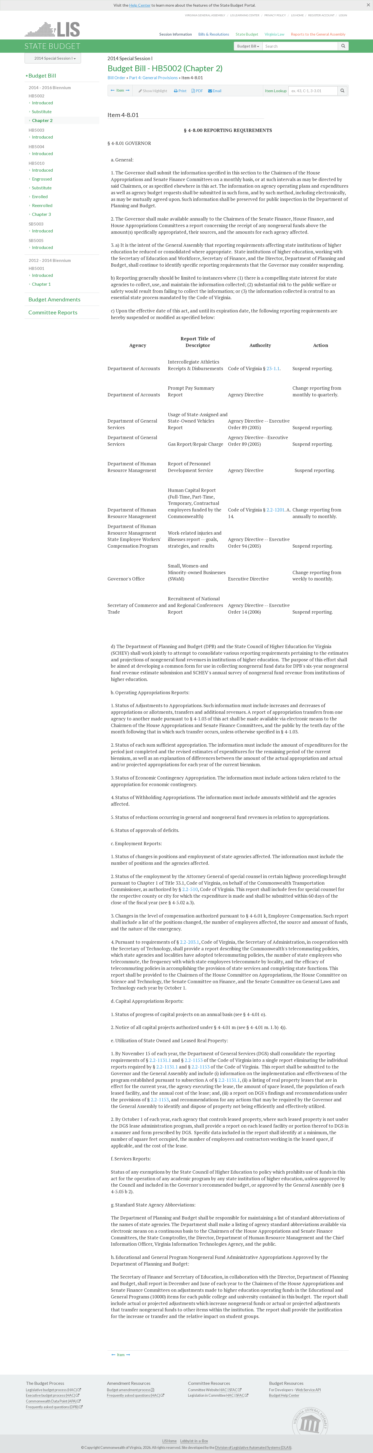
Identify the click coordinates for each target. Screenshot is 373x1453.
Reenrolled (42, 205)
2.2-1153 (194, 1060)
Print (180, 91)
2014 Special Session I (55, 58)
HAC (223, 1390)
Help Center (140, 5)
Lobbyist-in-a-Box (194, 1441)
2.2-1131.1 (160, 1060)
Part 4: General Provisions (153, 77)
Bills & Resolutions (213, 34)
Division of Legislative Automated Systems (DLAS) (253, 1447)
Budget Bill (248, 46)
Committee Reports (52, 312)
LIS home (297, 15)
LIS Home (169, 1441)
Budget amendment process (129, 1390)
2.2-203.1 (189, 942)
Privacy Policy (275, 15)
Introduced (42, 102)
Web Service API (308, 1390)
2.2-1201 (276, 510)
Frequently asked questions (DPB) (52, 1407)
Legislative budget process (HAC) (51, 1390)
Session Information (175, 34)
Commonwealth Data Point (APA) (51, 1401)
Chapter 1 (41, 284)
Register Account (321, 15)
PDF (197, 91)
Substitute (42, 111)
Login (343, 15)
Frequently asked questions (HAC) (133, 1395)
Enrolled (40, 196)
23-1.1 (273, 368)
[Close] (368, 4)
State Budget (247, 34)
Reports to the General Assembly (318, 34)
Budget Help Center (284, 1395)
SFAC (233, 1390)
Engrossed (42, 178)
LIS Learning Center (244, 15)
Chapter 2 (42, 120)
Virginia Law (274, 34)
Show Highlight (153, 91)
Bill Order (116, 77)
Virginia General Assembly (205, 15)
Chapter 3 (41, 214)
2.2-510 (190, 889)
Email (214, 91)
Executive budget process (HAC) (50, 1395)
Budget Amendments (54, 299)
